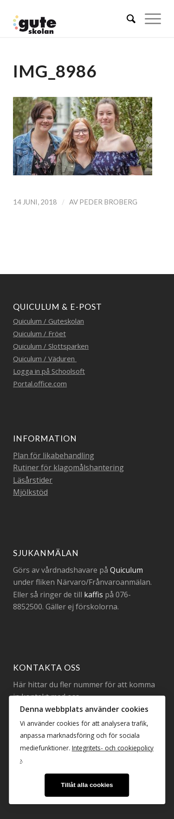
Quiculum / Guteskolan (48, 321)
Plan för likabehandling (53, 455)
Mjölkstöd (30, 492)
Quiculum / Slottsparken (51, 346)
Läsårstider (32, 480)
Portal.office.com (40, 383)
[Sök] (126, 18)
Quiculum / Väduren (45, 358)
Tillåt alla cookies (87, 784)
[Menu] (148, 18)
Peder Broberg (108, 202)
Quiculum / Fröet (39, 333)
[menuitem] (126, 18)
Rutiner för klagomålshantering (68, 467)
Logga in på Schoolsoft (49, 371)
